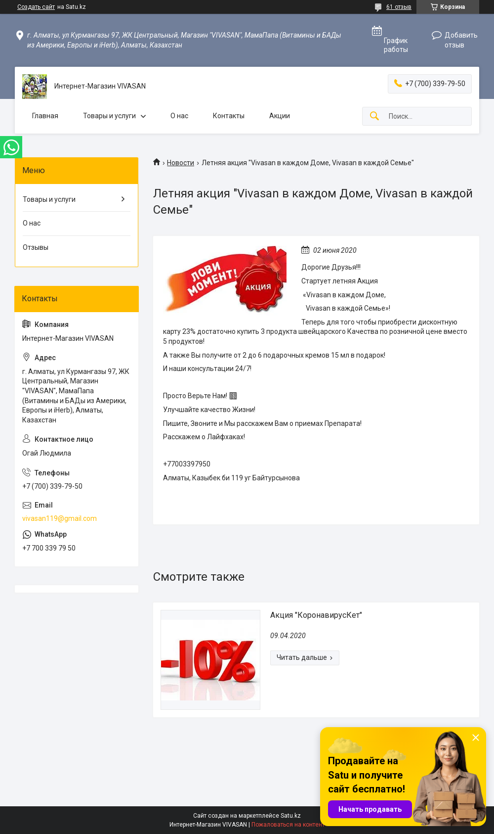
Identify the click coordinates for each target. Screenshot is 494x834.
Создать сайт (36, 6)
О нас (179, 116)
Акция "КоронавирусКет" (316, 615)
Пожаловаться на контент (288, 824)
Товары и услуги (109, 116)
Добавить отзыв (461, 40)
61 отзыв (399, 6)
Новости (180, 163)
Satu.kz (291, 815)
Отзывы (35, 247)
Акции (279, 116)
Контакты (229, 116)
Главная (45, 116)
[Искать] (374, 116)
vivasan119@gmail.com (59, 518)
